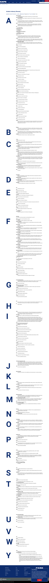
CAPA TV (25, 569)
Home (0, 4)
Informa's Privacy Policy (39, 573)
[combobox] (44, 2)
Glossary (7, 4)
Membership (7, 567)
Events (20, 2)
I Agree (39, 580)
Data (16, 2)
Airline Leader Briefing (27, 567)
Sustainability (26, 572)
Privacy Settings (7, 569)
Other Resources (28, 2)
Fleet (25, 570)
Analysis (13, 2)
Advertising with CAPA (27, 573)
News (9, 2)
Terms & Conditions (7, 570)
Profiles (17, 572)
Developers (6, 573)
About (23, 2)
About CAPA (3, 4)
